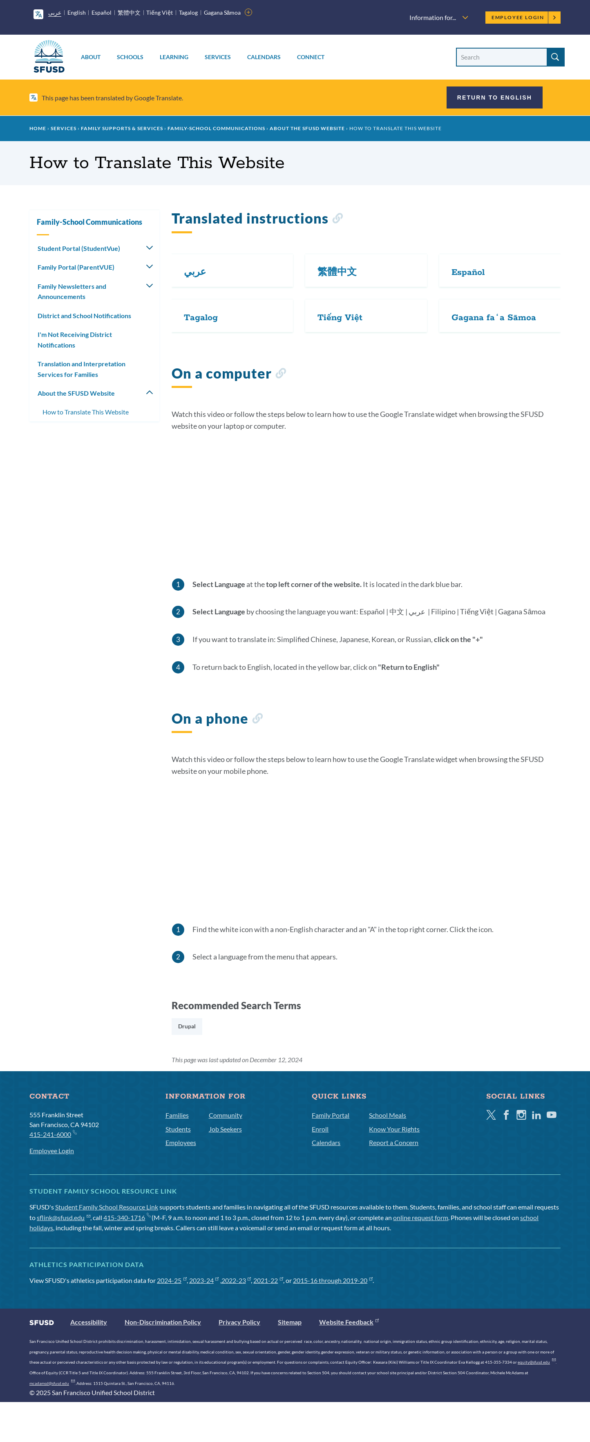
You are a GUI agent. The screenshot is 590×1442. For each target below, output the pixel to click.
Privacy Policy (239, 1322)
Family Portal (330, 1115)
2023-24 (204, 1280)
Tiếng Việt (159, 12)
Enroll (320, 1129)
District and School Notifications (84, 315)
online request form (420, 1217)
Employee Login (524, 17)
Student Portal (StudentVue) (79, 248)
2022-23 (236, 1280)
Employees (180, 1142)
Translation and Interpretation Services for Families (81, 369)
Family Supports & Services (122, 128)
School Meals (387, 1115)
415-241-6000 (52, 1134)
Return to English (494, 97)
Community (225, 1115)
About (91, 56)
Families (177, 1115)
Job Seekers (225, 1129)
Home (37, 128)
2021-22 (268, 1280)
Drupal (187, 1026)
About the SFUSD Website (307, 128)
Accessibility (88, 1322)
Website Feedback (349, 1322)
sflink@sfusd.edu (63, 1217)
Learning (174, 56)
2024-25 (172, 1280)
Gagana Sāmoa (222, 12)
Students (178, 1129)
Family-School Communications (216, 128)
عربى (54, 12)
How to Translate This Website (85, 412)
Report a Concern (393, 1142)
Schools (130, 56)
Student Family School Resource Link (106, 1207)
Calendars (264, 56)
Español (102, 12)
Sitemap (290, 1322)
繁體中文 (129, 12)
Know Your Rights (394, 1129)
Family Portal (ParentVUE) (76, 267)
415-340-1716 (126, 1217)
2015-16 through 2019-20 (333, 1280)
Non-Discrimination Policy (163, 1322)
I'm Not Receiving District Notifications (75, 339)
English (76, 12)
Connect (310, 56)
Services (218, 56)
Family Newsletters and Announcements (72, 291)
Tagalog (188, 12)
